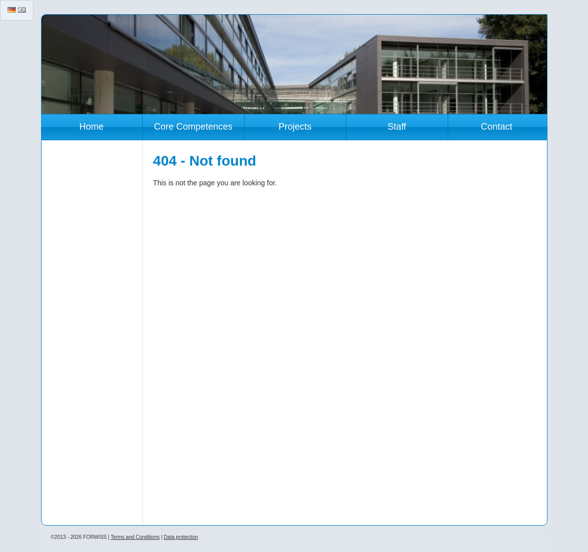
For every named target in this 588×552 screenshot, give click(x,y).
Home (91, 127)
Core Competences (193, 127)
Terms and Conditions (135, 537)
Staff (396, 127)
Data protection (181, 537)
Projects (295, 127)
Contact (496, 127)
